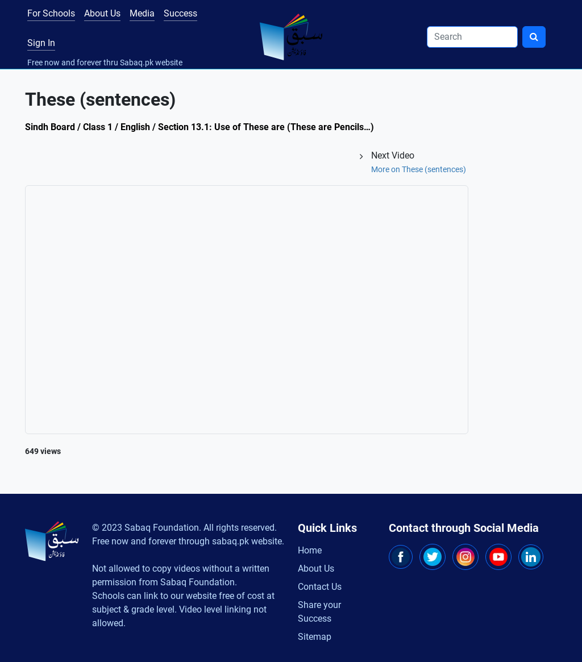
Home (310, 550)
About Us (102, 13)
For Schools (51, 13)
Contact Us (320, 586)
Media (142, 13)
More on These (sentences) (418, 169)
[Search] (472, 37)
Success (180, 13)
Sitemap (314, 636)
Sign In (41, 43)
